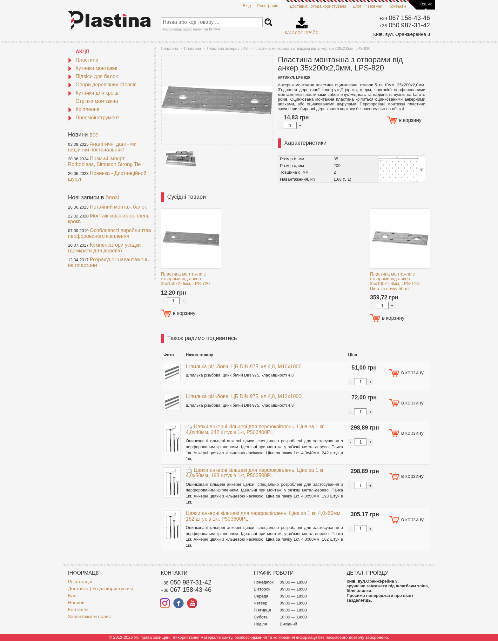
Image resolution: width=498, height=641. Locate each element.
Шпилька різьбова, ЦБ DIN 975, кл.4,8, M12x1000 (243, 396)
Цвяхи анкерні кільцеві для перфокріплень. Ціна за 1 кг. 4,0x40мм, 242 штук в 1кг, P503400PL (255, 429)
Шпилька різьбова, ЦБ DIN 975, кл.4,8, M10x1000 (243, 366)
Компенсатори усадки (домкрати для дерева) (104, 247)
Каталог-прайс (302, 23)
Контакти (397, 6)
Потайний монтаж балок (118, 207)
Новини (375, 6)
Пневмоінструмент (93, 117)
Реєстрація (267, 5)
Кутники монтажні (92, 68)
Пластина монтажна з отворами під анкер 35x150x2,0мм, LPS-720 (185, 278)
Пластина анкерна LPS (227, 48)
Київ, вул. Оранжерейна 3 (401, 34)
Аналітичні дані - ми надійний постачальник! (102, 146)
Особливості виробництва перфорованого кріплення (109, 233)
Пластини (83, 60)
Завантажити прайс (89, 616)
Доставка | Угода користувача (318, 6)
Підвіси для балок (93, 76)
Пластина (169, 48)
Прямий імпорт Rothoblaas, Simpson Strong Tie (104, 161)
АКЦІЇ (82, 51)
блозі (112, 197)
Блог (357, 6)
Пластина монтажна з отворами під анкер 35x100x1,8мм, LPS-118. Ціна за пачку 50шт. (395, 281)
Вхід (247, 5)
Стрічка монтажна (97, 101)
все (94, 134)
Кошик (426, 4)
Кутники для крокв (93, 93)
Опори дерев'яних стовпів (102, 84)
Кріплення (83, 109)
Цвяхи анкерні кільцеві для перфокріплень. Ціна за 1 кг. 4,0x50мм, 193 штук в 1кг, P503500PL (255, 472)
